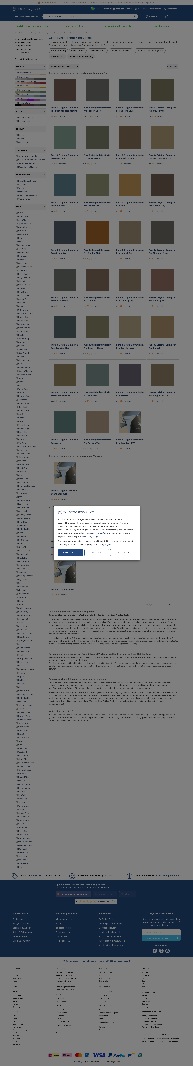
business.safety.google (88, 536)
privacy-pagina (104, 544)
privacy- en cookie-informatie (97, 533)
